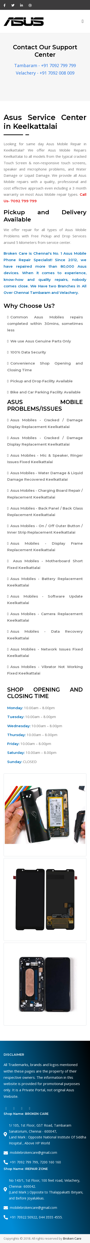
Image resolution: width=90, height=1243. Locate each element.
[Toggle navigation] (82, 21)
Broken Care (72, 1238)
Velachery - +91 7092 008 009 (45, 73)
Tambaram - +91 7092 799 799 (45, 65)
